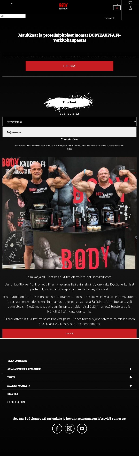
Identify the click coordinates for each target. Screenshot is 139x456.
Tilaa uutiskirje (17, 360)
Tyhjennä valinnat (69, 139)
